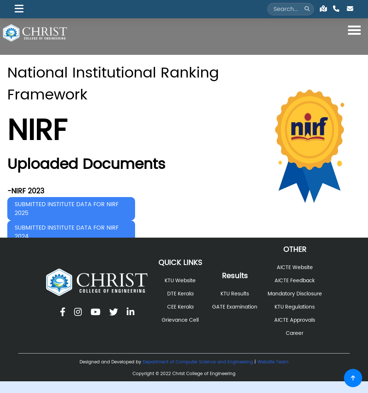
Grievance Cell (180, 320)
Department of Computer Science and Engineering (198, 362)
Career (294, 333)
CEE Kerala (180, 307)
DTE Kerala (180, 294)
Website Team (272, 362)
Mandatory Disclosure (295, 294)
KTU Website (180, 280)
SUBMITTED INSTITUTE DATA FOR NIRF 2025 (67, 209)
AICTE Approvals (294, 320)
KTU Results (235, 294)
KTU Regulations (295, 307)
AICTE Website (295, 267)
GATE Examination (234, 307)
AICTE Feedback (295, 280)
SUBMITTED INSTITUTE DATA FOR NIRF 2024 (67, 232)
